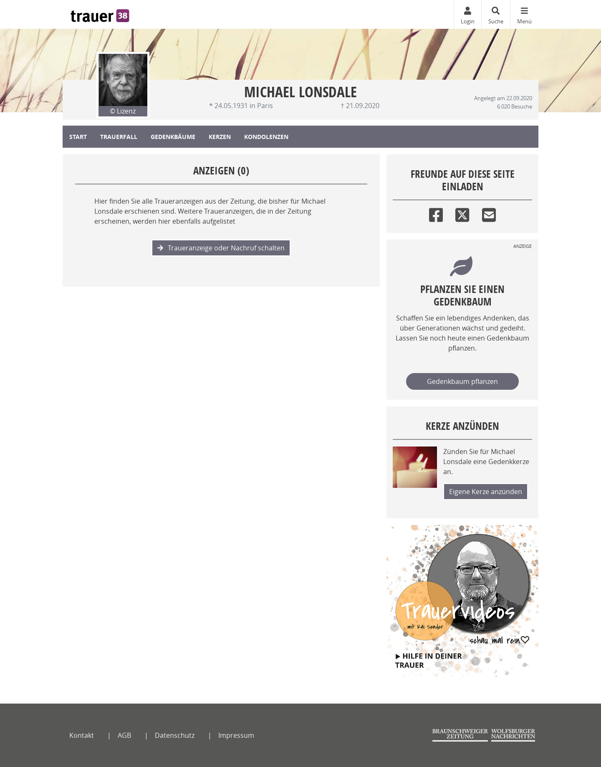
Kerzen (220, 137)
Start (78, 137)
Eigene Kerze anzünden (485, 491)
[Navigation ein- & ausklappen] (524, 14)
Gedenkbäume (173, 137)
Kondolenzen (266, 137)
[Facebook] (436, 213)
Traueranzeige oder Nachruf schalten (221, 247)
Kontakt (81, 735)
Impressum (236, 735)
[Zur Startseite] (100, 14)
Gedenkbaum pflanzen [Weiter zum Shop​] (462, 381)
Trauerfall (118, 137)
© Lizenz (123, 111)
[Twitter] (462, 213)
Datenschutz (174, 735)
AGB (124, 735)
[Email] (489, 213)
